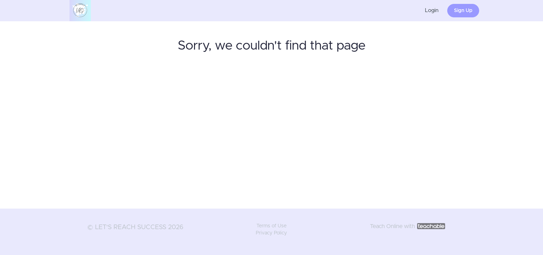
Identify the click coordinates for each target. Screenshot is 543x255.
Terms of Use (271, 225)
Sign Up (463, 10)
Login (431, 10)
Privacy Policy (271, 233)
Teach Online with (407, 226)
